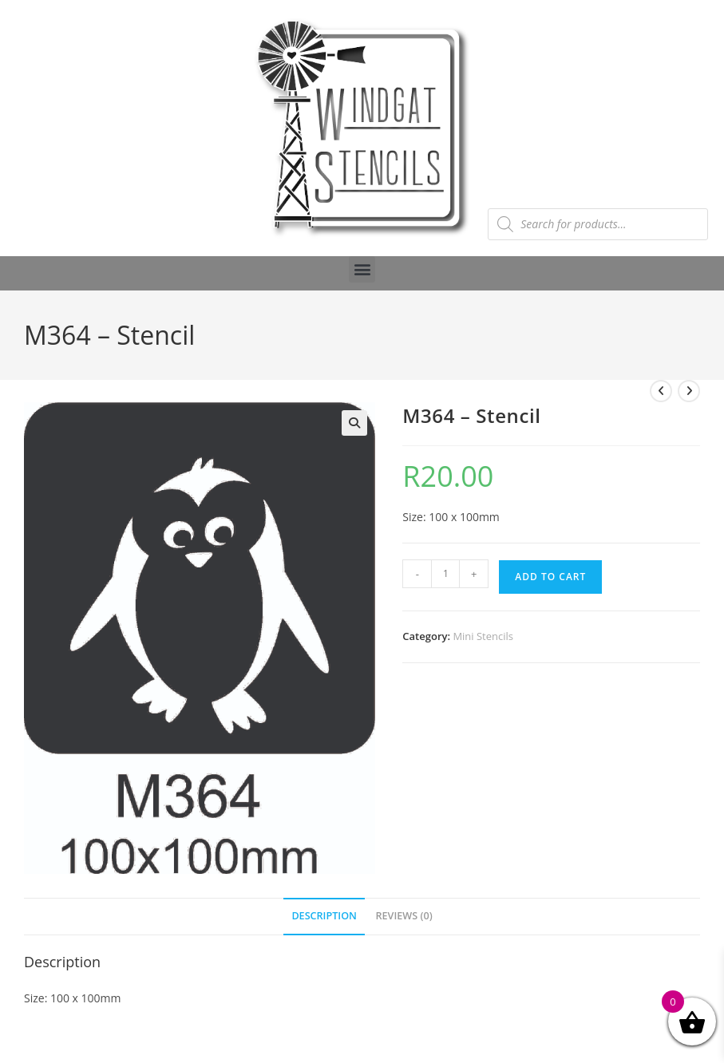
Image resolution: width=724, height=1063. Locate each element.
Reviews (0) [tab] (404, 916)
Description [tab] (324, 916)
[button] (362, 269)
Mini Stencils (483, 636)
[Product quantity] (445, 573)
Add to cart (550, 576)
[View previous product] (661, 391)
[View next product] (689, 391)
